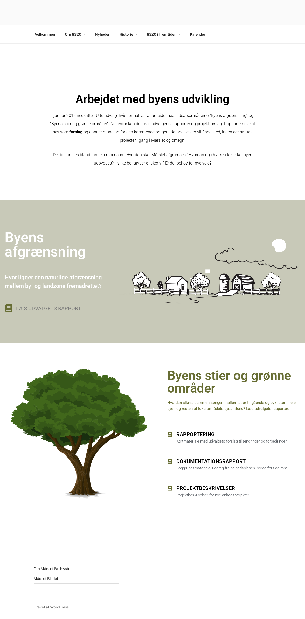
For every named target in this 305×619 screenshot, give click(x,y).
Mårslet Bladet (46, 578)
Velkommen (45, 34)
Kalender (197, 34)
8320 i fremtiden (164, 34)
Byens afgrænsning (45, 244)
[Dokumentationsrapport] (169, 461)
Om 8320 (75, 34)
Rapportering (195, 434)
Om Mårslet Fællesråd (52, 568)
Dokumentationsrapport (211, 461)
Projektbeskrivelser (205, 488)
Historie (129, 34)
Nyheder (102, 34)
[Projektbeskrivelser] (169, 488)
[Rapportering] (169, 434)
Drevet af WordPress (51, 607)
